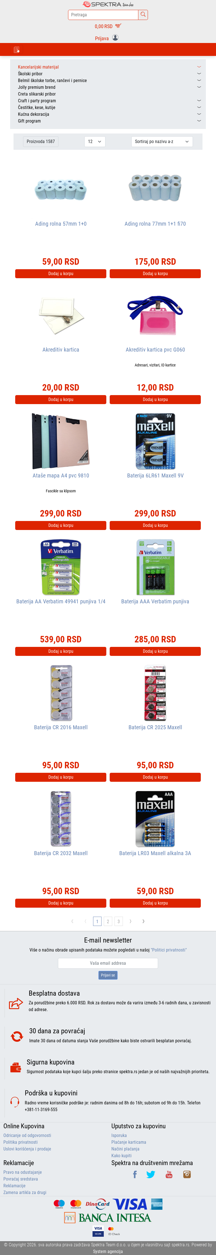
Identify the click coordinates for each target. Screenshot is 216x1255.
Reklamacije (14, 1185)
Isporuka (119, 1135)
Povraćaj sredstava (20, 1179)
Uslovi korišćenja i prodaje (27, 1149)
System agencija (108, 1251)
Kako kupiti (121, 1155)
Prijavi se (108, 975)
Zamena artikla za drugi (24, 1192)
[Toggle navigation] (16, 49)
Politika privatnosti (20, 1142)
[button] (108, 38)
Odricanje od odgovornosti (27, 1135)
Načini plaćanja (125, 1149)
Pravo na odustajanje (22, 1172)
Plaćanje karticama (128, 1142)
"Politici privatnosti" (169, 950)
